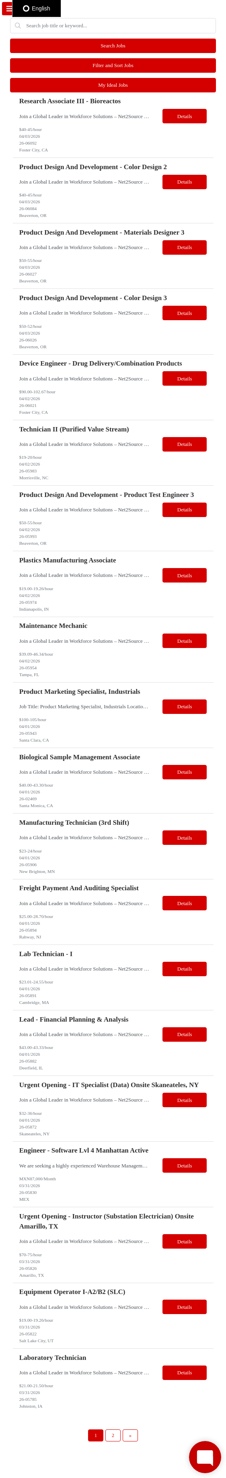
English (36, 8)
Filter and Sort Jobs (112, 65)
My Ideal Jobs (113, 85)
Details (184, 116)
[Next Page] (130, 1435)
